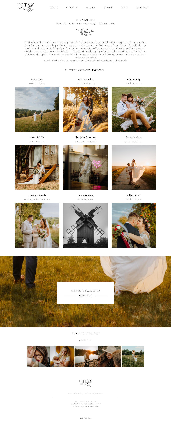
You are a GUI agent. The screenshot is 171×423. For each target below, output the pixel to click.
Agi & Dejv (37, 79)
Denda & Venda (37, 195)
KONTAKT (142, 7)
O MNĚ (108, 7)
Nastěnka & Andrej (85, 137)
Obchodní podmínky (91, 401)
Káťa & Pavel (134, 195)
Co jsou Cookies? (79, 401)
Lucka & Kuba (85, 195)
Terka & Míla (37, 137)
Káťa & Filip (134, 79)
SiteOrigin (84, 418)
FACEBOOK (78, 333)
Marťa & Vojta (134, 137)
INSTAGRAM (92, 333)
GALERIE (71, 7)
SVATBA (90, 7)
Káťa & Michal (85, 79)
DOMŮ (53, 7)
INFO (124, 7)
